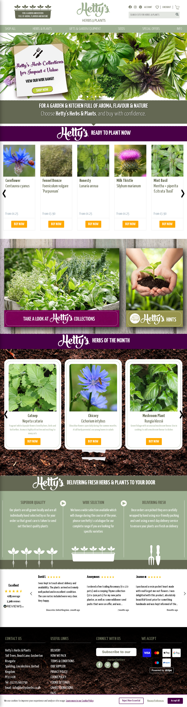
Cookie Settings (60, 682)
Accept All (175, 701)
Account (148, 7)
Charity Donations (62, 687)
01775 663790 (18, 682)
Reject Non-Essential (131, 701)
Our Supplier (58, 666)
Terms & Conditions (62, 660)
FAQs (53, 692)
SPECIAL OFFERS (151, 29)
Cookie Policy (58, 676)
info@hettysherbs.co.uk (26, 687)
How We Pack (58, 655)
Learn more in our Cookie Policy (79, 701)
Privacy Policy (59, 671)
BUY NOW (19, 223)
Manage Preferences (155, 701)
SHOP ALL (10, 29)
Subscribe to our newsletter (116, 652)
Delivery (55, 650)
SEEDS (121, 29)
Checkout (166, 7)
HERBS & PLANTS (42, 29)
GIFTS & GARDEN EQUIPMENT (85, 29)
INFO (179, 29)
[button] (31, 593)
